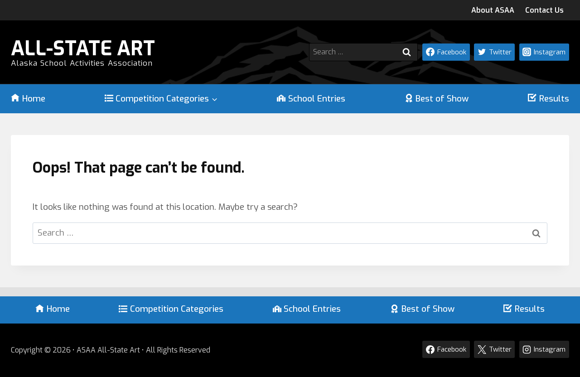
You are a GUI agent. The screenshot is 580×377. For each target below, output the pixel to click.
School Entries (311, 99)
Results (548, 99)
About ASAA (492, 10)
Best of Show (437, 99)
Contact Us (544, 10)
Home (28, 99)
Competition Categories (171, 308)
